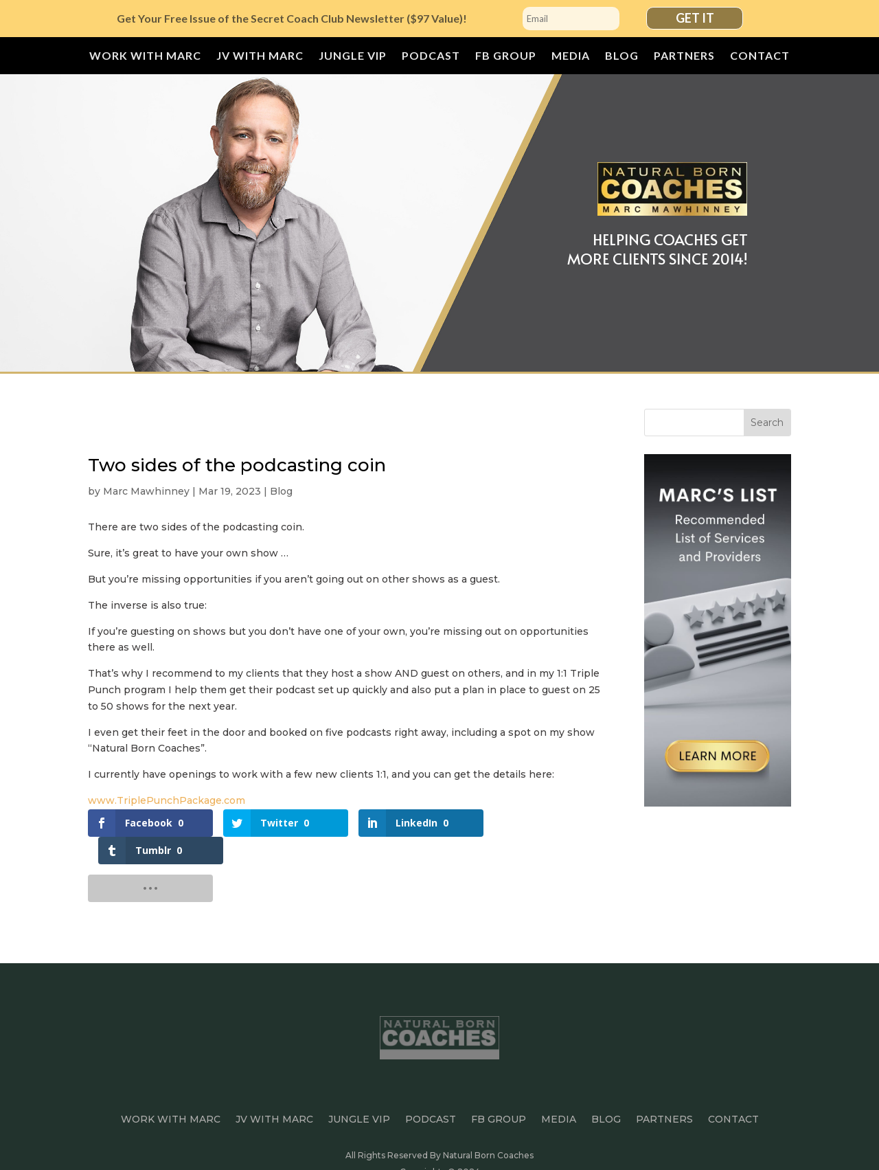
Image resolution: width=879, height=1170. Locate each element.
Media (570, 56)
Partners (684, 56)
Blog (622, 56)
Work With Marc (145, 56)
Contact (760, 56)
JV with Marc (260, 56)
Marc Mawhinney (146, 491)
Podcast (431, 56)
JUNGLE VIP (353, 56)
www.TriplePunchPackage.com (166, 800)
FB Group (505, 56)
